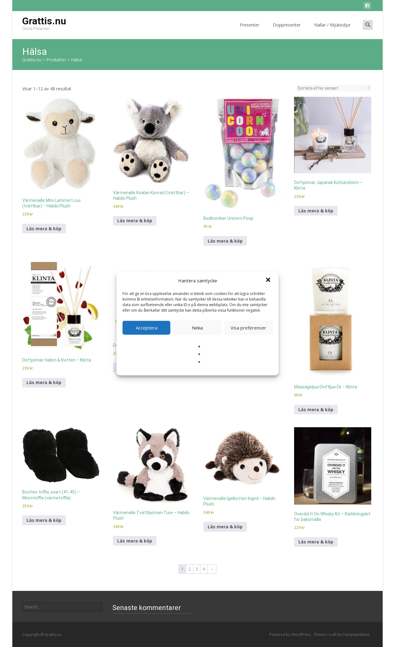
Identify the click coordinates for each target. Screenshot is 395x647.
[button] (268, 280)
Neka (197, 328)
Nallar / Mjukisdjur (332, 30)
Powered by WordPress (290, 634)
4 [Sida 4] (203, 569)
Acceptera (146, 328)
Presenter (249, 30)
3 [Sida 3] (196, 569)
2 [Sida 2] (189, 569)
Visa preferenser (248, 328)
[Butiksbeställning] (332, 88)
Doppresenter (287, 30)
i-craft (332, 634)
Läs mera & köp (44, 228)
